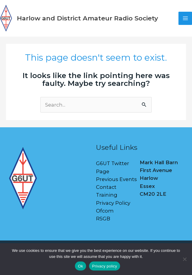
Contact (106, 187)
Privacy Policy (113, 203)
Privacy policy (104, 266)
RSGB (103, 219)
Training (106, 195)
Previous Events (116, 179)
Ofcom (105, 211)
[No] (184, 259)
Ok (80, 266)
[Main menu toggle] (185, 18)
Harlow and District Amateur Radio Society (87, 18)
